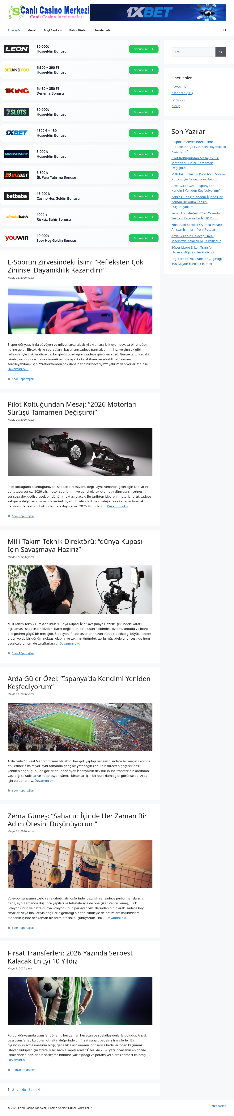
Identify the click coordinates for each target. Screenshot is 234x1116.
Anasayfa (14, 30)
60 (24, 1089)
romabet (178, 99)
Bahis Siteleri (78, 30)
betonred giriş (182, 93)
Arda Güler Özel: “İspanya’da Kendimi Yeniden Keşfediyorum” (79, 682)
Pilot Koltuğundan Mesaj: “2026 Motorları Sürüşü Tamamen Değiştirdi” (72, 408)
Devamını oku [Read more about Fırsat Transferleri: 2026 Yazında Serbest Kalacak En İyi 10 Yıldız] (18, 1060)
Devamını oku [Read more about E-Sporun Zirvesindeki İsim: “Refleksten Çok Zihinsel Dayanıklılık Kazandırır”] (18, 369)
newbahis (179, 86)
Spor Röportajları (23, 379)
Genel (32, 30)
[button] (225, 30)
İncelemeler (103, 30)
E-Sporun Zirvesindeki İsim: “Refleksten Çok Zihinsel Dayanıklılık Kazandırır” (75, 265)
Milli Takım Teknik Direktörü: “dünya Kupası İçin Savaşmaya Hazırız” (75, 545)
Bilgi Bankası (53, 30)
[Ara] (220, 52)
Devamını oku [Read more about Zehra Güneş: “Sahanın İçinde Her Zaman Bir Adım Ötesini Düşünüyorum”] (116, 918)
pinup (176, 106)
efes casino (218, 1106)
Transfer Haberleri (24, 1069)
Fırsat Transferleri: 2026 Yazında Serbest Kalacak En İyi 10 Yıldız (70, 956)
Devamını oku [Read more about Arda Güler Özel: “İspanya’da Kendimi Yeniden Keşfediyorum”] (45, 780)
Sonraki (36, 1089)
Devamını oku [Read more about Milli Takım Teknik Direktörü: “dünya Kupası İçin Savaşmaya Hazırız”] (69, 643)
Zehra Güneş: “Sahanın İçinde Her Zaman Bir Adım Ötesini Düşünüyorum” (77, 819)
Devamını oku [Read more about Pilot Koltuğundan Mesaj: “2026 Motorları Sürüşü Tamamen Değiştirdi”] (117, 506)
